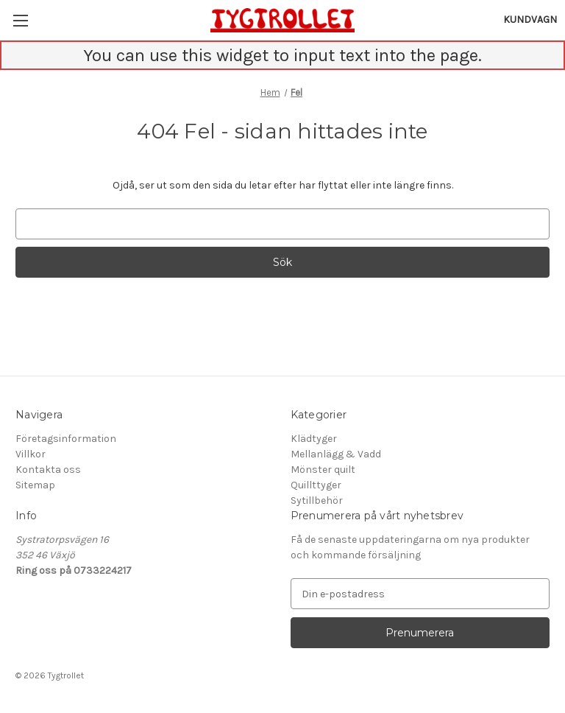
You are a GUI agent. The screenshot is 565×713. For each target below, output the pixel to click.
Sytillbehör (317, 500)
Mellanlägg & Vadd (336, 454)
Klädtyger (314, 438)
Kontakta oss (48, 469)
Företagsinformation (65, 438)
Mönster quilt (323, 469)
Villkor (30, 454)
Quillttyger (316, 485)
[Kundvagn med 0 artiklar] (530, 19)
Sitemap (35, 485)
